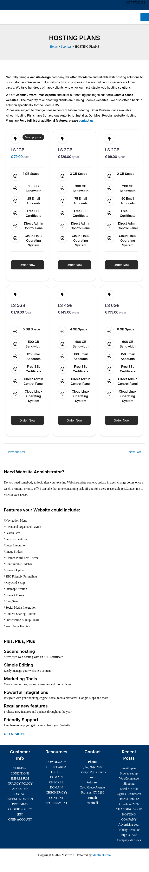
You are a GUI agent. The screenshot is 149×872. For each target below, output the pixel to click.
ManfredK (16, 17)
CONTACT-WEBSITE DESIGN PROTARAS (20, 799)
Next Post (137, 452)
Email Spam (129, 768)
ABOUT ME (20, 788)
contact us (86, 120)
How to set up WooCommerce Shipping (129, 778)
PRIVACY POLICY (20, 783)
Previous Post (14, 452)
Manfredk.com (101, 855)
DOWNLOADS (56, 761)
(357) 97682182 (93, 767)
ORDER (56, 772)
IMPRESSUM (20, 778)
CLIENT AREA (56, 767)
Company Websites (129, 840)
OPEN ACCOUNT (20, 819)
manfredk (93, 802)
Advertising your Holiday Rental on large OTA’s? (129, 829)
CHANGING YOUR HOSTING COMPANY (129, 814)
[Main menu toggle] (144, 17)
